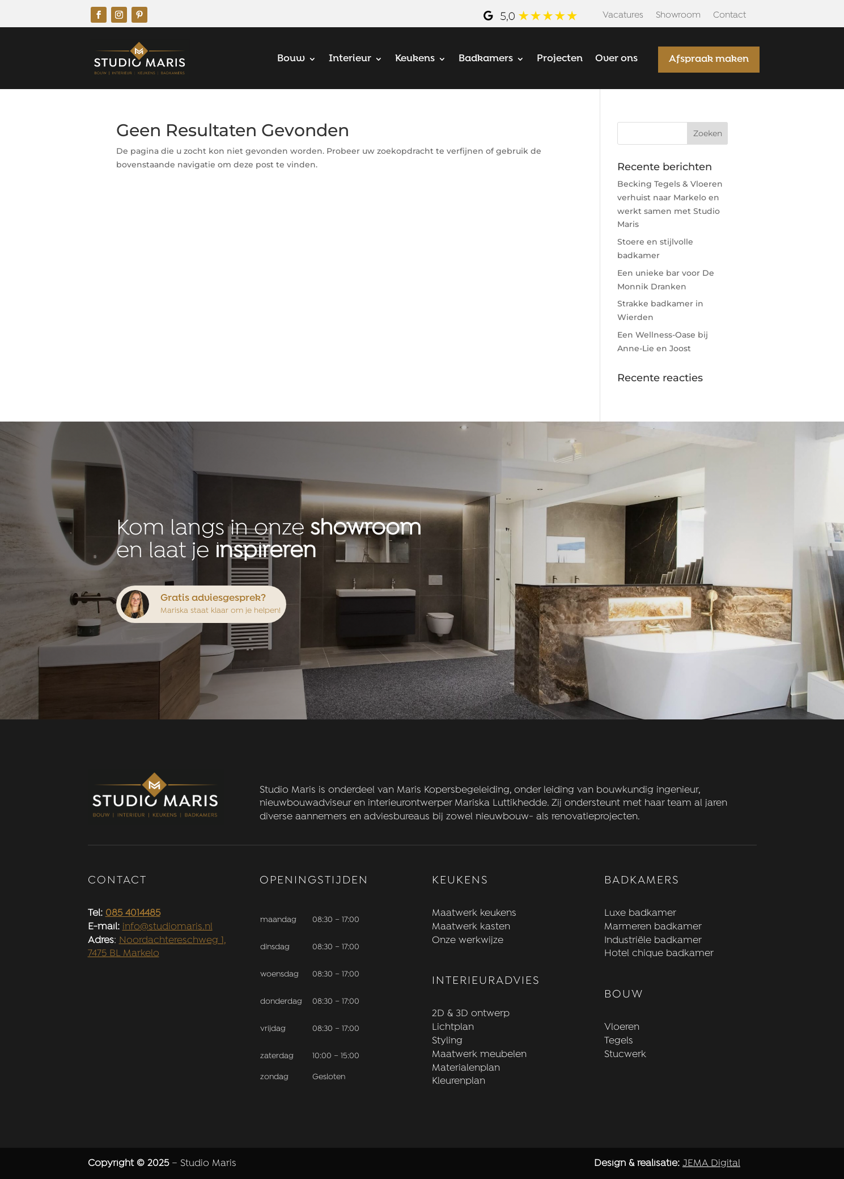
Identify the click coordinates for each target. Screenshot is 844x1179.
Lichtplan (453, 1027)
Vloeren (621, 1027)
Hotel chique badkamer (659, 953)
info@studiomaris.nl (167, 927)
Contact (729, 16)
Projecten (560, 60)
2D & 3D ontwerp (471, 1014)
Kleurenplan (458, 1081)
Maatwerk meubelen (479, 1054)
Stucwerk (625, 1054)
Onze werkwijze (467, 940)
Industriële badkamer (653, 940)
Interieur (350, 60)
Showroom (678, 16)
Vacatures (623, 16)
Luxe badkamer (640, 913)
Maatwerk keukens (474, 913)
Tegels (618, 1041)
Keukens (415, 60)
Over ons (616, 60)
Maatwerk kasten (471, 927)
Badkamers (486, 60)
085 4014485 (132, 913)
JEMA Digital (711, 1163)
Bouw (291, 60)
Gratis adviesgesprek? (213, 598)
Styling (447, 1041)
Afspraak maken (709, 59)
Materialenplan (466, 1068)
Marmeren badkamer (653, 927)
